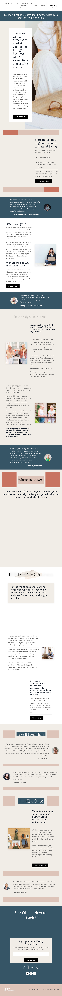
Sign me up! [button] (31, 962)
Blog (17, 3)
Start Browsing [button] (40, 867)
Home (7, 3)
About (36, 6)
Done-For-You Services (23, 5)
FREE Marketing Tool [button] (53, 6)
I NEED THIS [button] (12, 286)
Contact (30, 3)
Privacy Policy (36, 991)
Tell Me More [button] (20, 117)
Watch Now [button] (36, 719)
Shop (12, 3)
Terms (28, 991)
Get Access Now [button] (43, 181)
